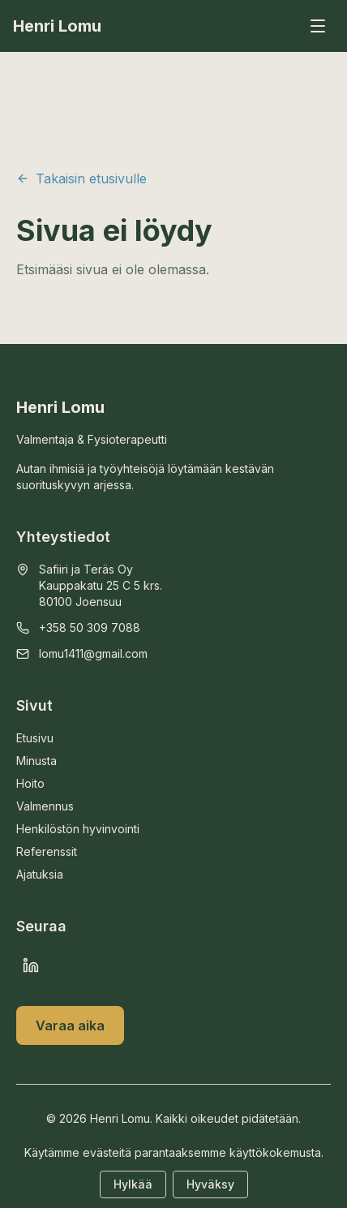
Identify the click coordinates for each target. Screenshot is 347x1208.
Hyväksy (210, 1184)
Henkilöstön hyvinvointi (77, 829)
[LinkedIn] (30, 965)
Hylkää (133, 1184)
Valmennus (45, 806)
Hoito (30, 783)
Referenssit (46, 851)
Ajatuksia (39, 874)
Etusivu (35, 738)
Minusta (36, 760)
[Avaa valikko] (318, 26)
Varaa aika (70, 1025)
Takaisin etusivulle (81, 178)
